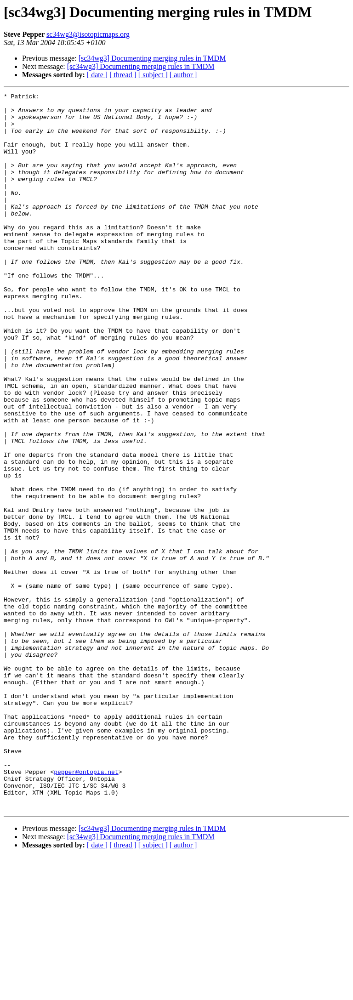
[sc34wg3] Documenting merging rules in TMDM (152, 58)
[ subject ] (153, 75)
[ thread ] (123, 75)
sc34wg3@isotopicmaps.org (88, 34)
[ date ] (97, 75)
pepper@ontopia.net (86, 908)
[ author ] (183, 75)
